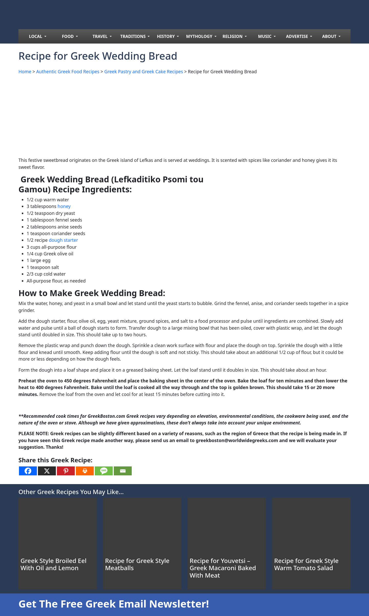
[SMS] (104, 470)
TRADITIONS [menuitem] (133, 36)
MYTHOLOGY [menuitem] (199, 36)
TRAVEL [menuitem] (101, 36)
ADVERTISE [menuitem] (297, 36)
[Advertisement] (172, 115)
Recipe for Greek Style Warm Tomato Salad (306, 564)
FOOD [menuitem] (68, 36)
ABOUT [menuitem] (329, 36)
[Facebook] (28, 470)
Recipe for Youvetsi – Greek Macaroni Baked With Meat (223, 568)
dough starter (63, 240)
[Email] (123, 470)
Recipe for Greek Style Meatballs (137, 564)
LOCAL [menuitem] (36, 36)
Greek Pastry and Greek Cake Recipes (143, 71)
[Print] (85, 470)
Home (24, 71)
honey (64, 206)
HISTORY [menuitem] (166, 36)
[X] (47, 470)
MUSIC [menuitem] (265, 36)
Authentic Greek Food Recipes (67, 71)
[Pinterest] (66, 470)
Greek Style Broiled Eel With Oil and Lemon (53, 564)
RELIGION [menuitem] (232, 36)
